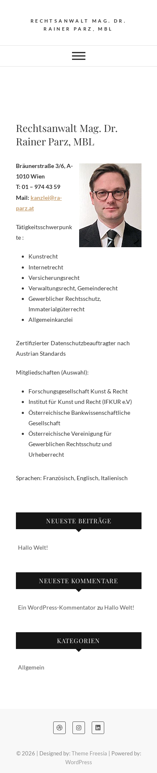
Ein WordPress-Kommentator (57, 607)
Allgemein (31, 667)
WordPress (78, 762)
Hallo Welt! (33, 547)
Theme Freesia (89, 753)
